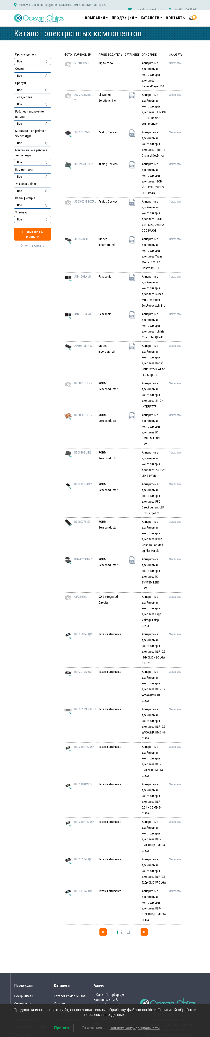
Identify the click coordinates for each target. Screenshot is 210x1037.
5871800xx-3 (82, 63)
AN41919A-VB (82, 314)
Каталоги (150, 18)
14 (128, 932)
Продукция (123, 18)
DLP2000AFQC (83, 634)
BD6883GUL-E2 (83, 383)
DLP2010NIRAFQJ (85, 709)
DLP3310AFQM (83, 891)
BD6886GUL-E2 (83, 415)
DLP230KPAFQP (83, 784)
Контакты (176, 18)
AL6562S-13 (81, 239)
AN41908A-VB (82, 276)
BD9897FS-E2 (82, 521)
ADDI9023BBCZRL (85, 201)
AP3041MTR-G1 (83, 346)
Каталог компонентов (70, 996)
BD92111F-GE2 (83, 484)
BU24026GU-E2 (83, 559)
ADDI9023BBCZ (83, 164)
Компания (95, 18)
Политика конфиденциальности (135, 1028)
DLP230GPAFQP (84, 747)
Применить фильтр (32, 234)
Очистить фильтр (32, 245)
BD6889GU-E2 (82, 452)
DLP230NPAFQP (84, 822)
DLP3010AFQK (83, 859)
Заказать (175, 63)
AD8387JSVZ (82, 132)
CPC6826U (81, 596)
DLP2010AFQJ (83, 672)
